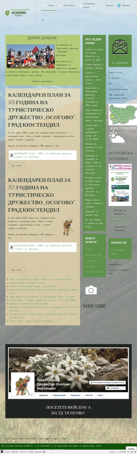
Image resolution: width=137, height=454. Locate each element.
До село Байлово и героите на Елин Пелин (94, 223)
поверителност (59, 449)
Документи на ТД (93, 271)
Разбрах (131, 448)
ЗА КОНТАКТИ (120, 63)
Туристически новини (118, 89)
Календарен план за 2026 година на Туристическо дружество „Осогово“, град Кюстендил (42, 109)
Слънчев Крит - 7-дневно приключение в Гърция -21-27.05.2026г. (43, 300)
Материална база (93, 254)
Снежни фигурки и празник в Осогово (27, 282)
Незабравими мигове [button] (86, 5)
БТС (110, 83)
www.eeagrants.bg (120, 220)
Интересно (90, 266)
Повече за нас (115, 72)
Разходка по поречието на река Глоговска (28, 303)
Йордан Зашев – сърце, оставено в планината (31, 321)
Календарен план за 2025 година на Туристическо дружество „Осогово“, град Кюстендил (42, 194)
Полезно (107, 5)
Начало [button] (49, 5)
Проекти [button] (123, 5)
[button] (42, 20)
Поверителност (115, 264)
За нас (88, 249)
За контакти (90, 260)
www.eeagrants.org (120, 217)
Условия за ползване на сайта (120, 272)
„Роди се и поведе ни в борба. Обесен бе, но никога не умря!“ (41, 279)
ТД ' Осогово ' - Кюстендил (82, 438)
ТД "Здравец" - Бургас (119, 252)
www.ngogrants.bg (120, 233)
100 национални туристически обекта (118, 96)
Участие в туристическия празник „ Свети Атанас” (33, 286)
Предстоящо (66, 5)
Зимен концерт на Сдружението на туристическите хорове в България (42, 296)
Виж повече (16, 165)
